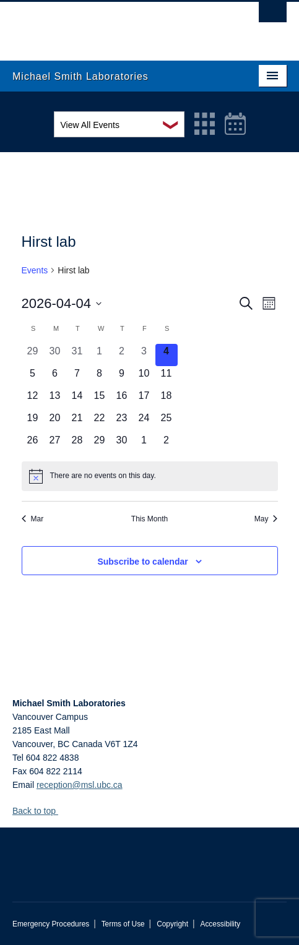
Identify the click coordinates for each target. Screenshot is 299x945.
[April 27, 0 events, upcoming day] (55, 444)
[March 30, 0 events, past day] (55, 355)
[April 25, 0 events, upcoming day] (166, 422)
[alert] (150, 476)
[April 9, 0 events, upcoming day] (122, 377)
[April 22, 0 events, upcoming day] (100, 422)
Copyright (172, 924)
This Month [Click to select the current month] (149, 519)
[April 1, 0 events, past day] (100, 355)
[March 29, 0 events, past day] (33, 355)
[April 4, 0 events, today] (166, 355)
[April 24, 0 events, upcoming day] (144, 422)
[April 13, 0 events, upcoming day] (55, 399)
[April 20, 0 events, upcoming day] (55, 422)
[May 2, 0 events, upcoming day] (166, 444)
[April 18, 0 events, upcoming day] (166, 399)
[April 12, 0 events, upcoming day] (33, 399)
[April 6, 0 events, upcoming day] (55, 377)
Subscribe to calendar (142, 562)
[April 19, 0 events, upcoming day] (33, 422)
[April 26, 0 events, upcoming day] (33, 444)
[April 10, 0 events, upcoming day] (144, 377)
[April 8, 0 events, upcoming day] (100, 377)
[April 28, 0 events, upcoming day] (77, 444)
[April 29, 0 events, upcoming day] (100, 444)
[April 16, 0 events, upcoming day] (122, 399)
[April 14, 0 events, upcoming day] (77, 399)
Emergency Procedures (50, 924)
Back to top (39, 811)
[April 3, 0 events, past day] (144, 355)
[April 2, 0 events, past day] (122, 355)
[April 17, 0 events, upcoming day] (144, 399)
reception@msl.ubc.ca (80, 785)
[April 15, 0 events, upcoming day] (100, 399)
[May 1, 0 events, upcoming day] (144, 444)
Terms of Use (123, 924)
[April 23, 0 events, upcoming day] (122, 422)
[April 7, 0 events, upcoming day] (77, 377)
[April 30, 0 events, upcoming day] (122, 444)
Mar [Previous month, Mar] (33, 519)
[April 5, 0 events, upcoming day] (33, 377)
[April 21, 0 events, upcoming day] (77, 422)
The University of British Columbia (108, 25)
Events (35, 270)
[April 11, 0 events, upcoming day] (166, 377)
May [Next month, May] (266, 519)
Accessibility (220, 924)
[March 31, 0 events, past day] (77, 355)
